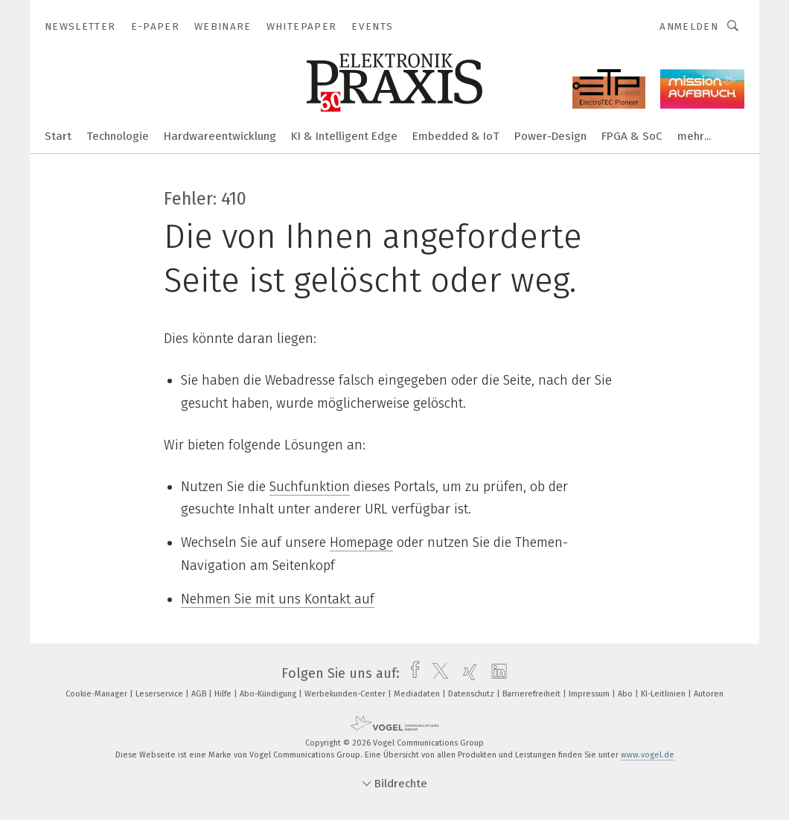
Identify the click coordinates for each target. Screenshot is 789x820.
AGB (199, 694)
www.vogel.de (647, 755)
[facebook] (411, 673)
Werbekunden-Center (346, 694)
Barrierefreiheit (532, 694)
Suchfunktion (309, 486)
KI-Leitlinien (664, 694)
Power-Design (550, 136)
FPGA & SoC (631, 136)
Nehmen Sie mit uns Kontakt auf (277, 599)
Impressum (590, 694)
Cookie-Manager (98, 694)
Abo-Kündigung (269, 694)
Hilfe (224, 694)
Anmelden (688, 26)
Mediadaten (418, 694)
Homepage (361, 542)
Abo (626, 694)
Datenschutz (472, 694)
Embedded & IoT (455, 136)
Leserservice (160, 694)
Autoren (708, 694)
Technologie (117, 136)
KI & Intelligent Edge (344, 136)
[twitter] (436, 673)
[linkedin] (495, 673)
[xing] (466, 673)
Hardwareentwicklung (220, 136)
